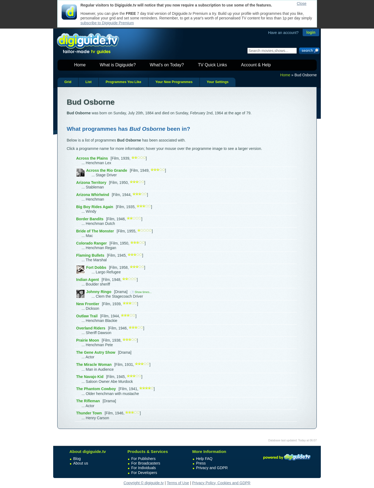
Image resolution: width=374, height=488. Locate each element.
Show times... (141, 292)
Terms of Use (178, 483)
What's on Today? (167, 65)
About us (80, 463)
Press (201, 463)
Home (80, 65)
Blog (77, 458)
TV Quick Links (212, 65)
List (88, 82)
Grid (67, 82)
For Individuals (143, 468)
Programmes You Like (123, 82)
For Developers (144, 472)
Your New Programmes (174, 82)
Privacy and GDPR (212, 468)
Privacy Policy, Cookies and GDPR (221, 483)
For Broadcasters (145, 463)
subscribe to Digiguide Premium (107, 23)
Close (301, 3)
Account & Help (256, 65)
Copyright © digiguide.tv (144, 483)
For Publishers (143, 458)
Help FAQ (204, 458)
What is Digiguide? (118, 65)
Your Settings (217, 82)
